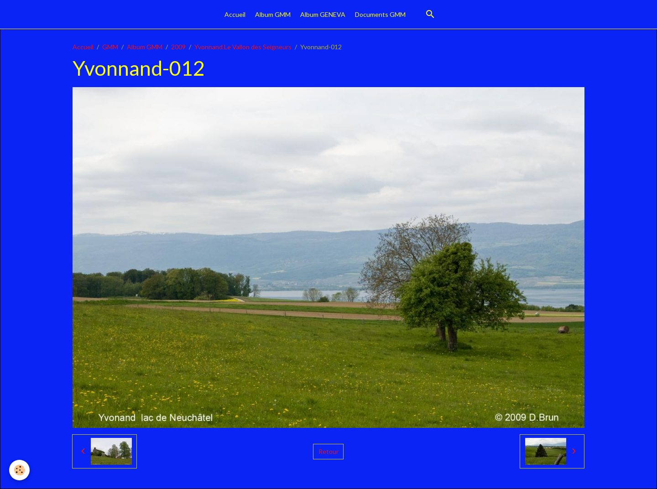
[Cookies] (19, 470)
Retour (328, 451)
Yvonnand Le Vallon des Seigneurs (243, 47)
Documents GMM (380, 14)
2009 (178, 47)
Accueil (234, 14)
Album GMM (273, 14)
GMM (110, 47)
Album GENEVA (322, 14)
